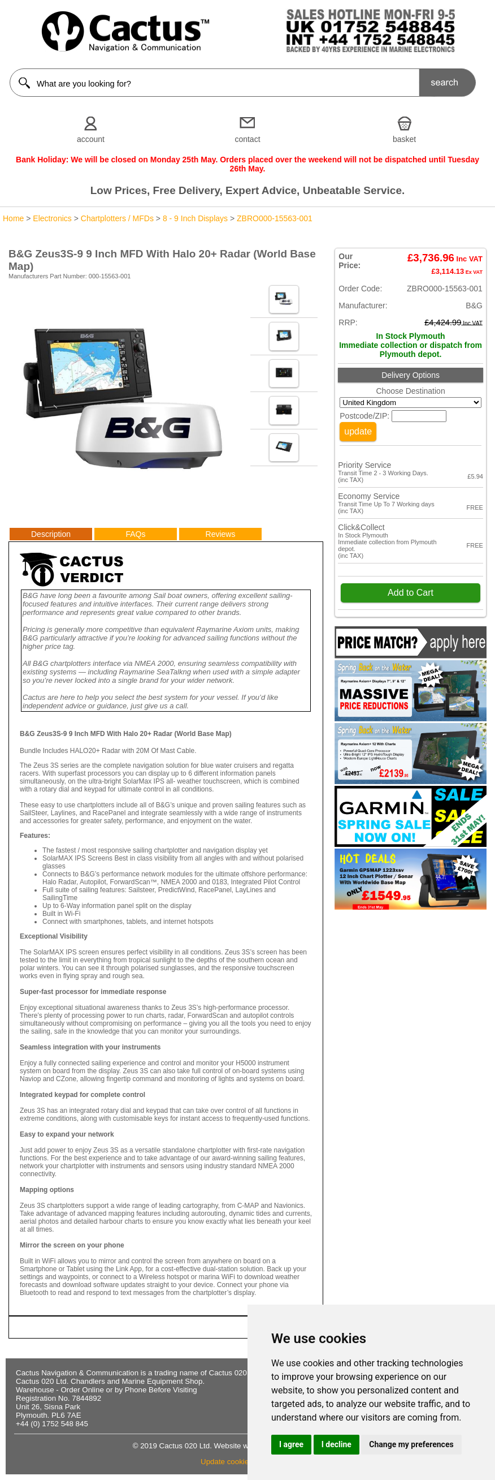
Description (51, 534)
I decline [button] (336, 1444)
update (358, 431)
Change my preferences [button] (411, 1444)
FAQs (135, 534)
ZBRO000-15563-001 (274, 218)
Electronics (52, 218)
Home (13, 218)
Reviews (221, 534)
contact (247, 139)
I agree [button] (291, 1444)
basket (404, 139)
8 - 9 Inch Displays (195, 218)
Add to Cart (410, 592)
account (91, 139)
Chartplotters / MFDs (117, 218)
